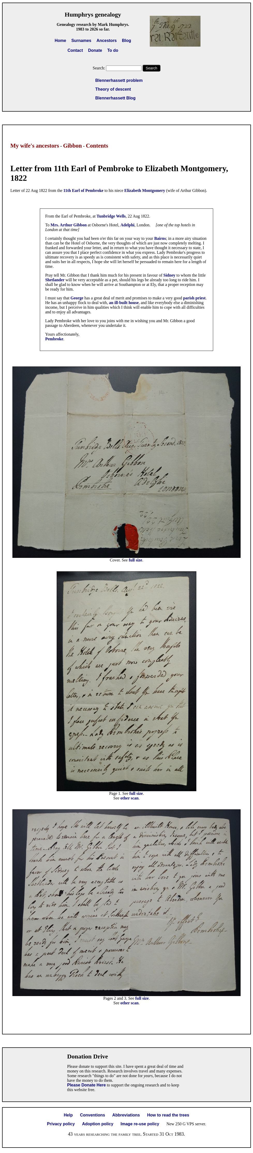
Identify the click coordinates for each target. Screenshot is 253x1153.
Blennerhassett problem (119, 80)
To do (112, 50)
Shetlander (55, 280)
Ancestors (106, 40)
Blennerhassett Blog (115, 98)
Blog (126, 40)
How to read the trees (168, 1115)
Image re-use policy (140, 1124)
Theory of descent (113, 89)
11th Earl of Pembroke (83, 190)
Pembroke (54, 339)
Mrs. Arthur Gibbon (68, 225)
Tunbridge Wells (111, 216)
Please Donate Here (86, 1085)
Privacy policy (61, 1124)
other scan (129, 798)
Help (68, 1115)
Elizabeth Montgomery (144, 190)
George (77, 298)
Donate (95, 50)
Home (60, 40)
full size (135, 560)
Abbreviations (126, 1115)
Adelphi (128, 225)
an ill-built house (124, 302)
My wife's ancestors (34, 145)
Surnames (81, 40)
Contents (97, 145)
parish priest (194, 298)
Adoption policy (97, 1124)
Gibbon (72, 145)
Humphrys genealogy (93, 14)
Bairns (160, 238)
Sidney (169, 275)
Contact (75, 50)
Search (151, 68)
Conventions (92, 1115)
